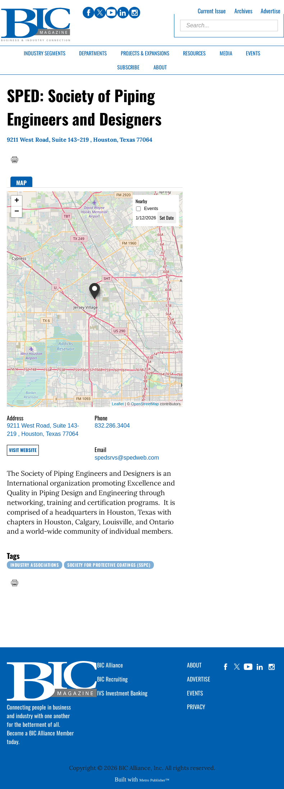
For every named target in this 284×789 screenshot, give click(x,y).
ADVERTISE (198, 679)
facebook (225, 666)
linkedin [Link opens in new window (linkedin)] (123, 12)
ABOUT (194, 665)
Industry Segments (44, 53)
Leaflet (118, 404)
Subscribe (128, 67)
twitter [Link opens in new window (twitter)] (100, 12)
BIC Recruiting (112, 679)
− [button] (16, 211)
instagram (271, 666)
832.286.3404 (112, 426)
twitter (237, 666)
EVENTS (195, 693)
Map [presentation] (21, 182)
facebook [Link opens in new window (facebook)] (88, 12)
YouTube (248, 666)
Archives (243, 11)
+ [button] (16, 201)
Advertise (270, 11)
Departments (93, 53)
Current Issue (212, 11)
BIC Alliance (110, 665)
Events (253, 53)
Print (14, 159)
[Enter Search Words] (229, 25)
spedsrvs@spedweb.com (127, 458)
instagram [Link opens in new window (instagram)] (134, 12)
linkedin (260, 666)
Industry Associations (34, 565)
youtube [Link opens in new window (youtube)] (111, 12)
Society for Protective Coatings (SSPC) (108, 565)
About (160, 67)
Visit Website (23, 450)
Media (226, 53)
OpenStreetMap (145, 404)
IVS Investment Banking (122, 693)
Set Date (167, 217)
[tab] (21, 182)
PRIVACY (196, 706)
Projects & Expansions (145, 53)
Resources (194, 53)
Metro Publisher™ (154, 780)
